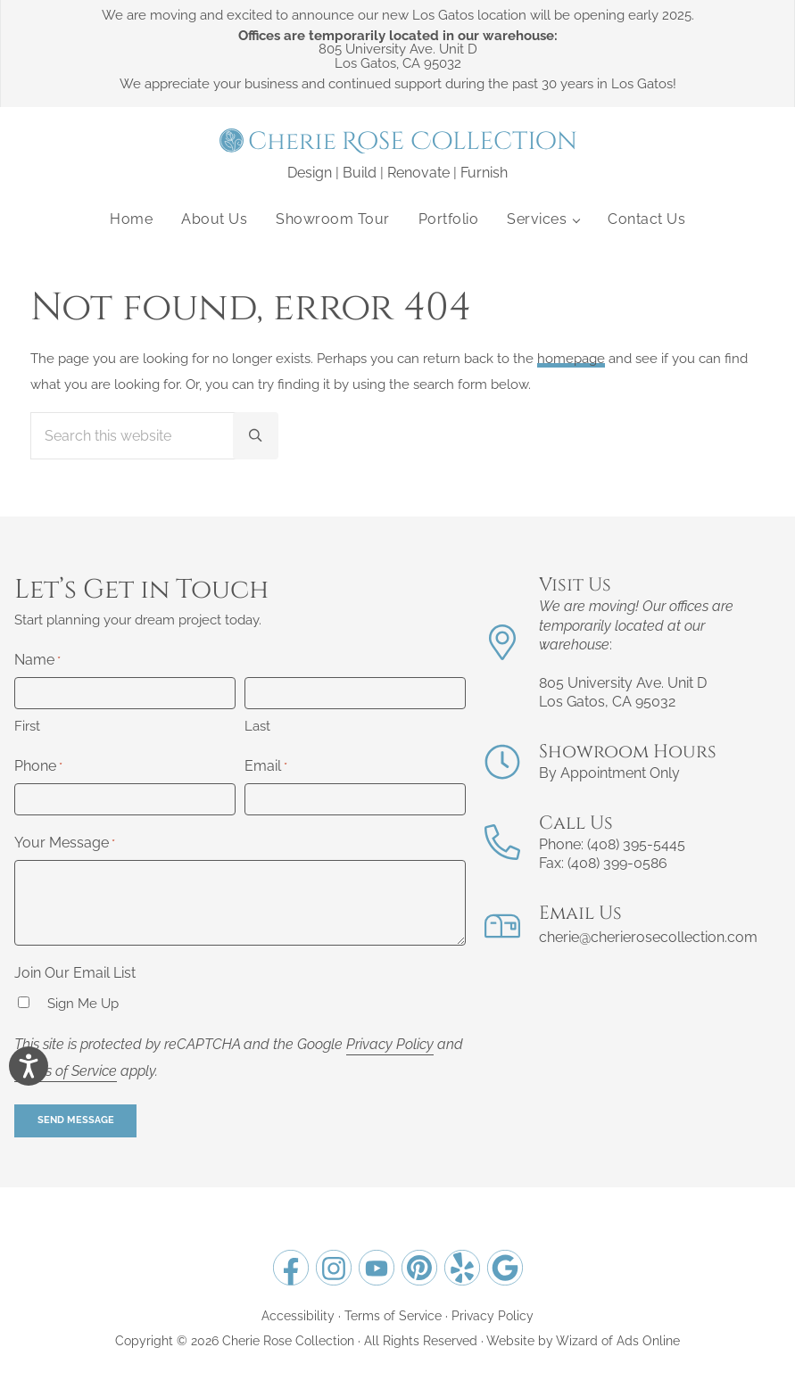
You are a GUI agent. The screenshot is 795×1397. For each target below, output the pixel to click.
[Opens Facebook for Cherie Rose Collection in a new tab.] (291, 1267)
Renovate (418, 172)
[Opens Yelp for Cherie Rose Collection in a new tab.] (462, 1267)
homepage (571, 359)
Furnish (484, 172)
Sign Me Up (83, 1004)
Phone (38, 767)
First (27, 726)
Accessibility (298, 1315)
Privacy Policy (390, 1044)
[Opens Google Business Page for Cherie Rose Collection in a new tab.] (505, 1267)
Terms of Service (65, 1070)
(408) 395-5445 (636, 844)
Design (309, 172)
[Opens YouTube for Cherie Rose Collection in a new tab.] (376, 1267)
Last (257, 726)
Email (265, 767)
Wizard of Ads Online (618, 1340)
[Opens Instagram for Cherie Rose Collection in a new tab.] (334, 1267)
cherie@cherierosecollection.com (648, 937)
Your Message (64, 844)
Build (360, 172)
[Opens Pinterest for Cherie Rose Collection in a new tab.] (419, 1267)
